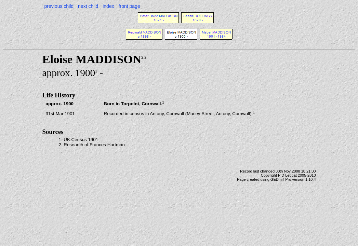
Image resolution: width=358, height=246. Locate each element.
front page (129, 6)
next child (88, 6)
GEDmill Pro (280, 179)
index (108, 6)
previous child (59, 6)
